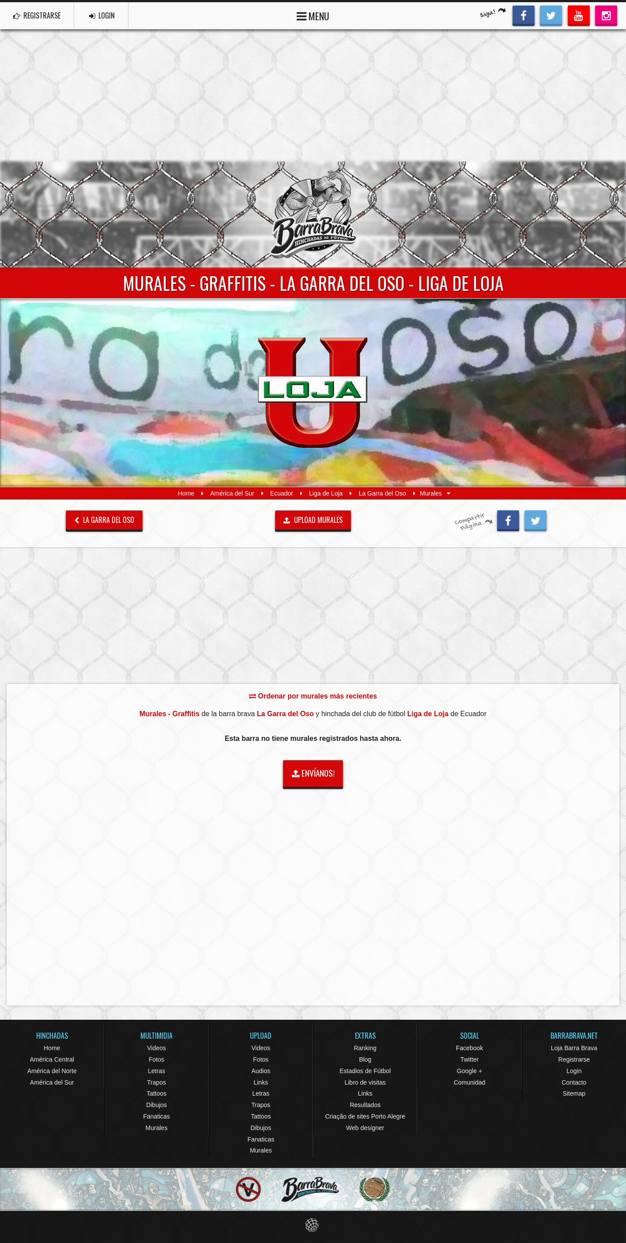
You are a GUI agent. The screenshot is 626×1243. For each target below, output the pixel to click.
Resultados (365, 1104)
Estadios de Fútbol (365, 1070)
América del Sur (232, 493)
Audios (260, 1070)
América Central (52, 1059)
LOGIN (102, 15)
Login (573, 1070)
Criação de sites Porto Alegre (365, 1116)
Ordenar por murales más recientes (313, 696)
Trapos (156, 1082)
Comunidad (470, 1082)
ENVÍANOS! (313, 772)
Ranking (365, 1047)
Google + (469, 1070)
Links (260, 1082)
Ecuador (281, 493)
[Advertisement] (313, 95)
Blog (365, 1059)
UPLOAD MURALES (313, 519)
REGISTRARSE (36, 15)
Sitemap (574, 1093)
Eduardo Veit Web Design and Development (313, 1225)
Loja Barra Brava (574, 1047)
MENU (313, 15)
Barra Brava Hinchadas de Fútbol (313, 214)
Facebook (469, 1047)
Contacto (574, 1082)
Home (186, 493)
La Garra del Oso (382, 493)
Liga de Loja (326, 493)
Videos (156, 1047)
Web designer (365, 1127)
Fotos (156, 1059)
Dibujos (156, 1104)
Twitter (469, 1059)
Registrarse (574, 1059)
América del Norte (52, 1070)
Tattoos (156, 1093)
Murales (157, 1127)
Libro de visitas (364, 1082)
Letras (156, 1070)
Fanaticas (156, 1116)
